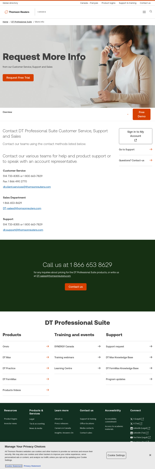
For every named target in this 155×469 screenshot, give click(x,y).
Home (5, 22)
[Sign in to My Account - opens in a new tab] (135, 136)
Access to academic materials (114, 428)
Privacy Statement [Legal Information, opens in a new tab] (32, 466)
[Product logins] (108, 3)
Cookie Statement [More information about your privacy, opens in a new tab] (14, 466)
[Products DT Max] (26, 357)
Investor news (10, 423)
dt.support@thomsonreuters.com (23, 229)
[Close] (150, 455)
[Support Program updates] (129, 379)
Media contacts (87, 428)
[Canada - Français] (89, 3)
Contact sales (86, 432)
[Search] (151, 11)
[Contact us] (145, 3)
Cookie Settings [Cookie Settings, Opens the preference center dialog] (116, 455)
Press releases (61, 423)
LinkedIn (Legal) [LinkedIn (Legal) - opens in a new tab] (140, 428)
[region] (77, 455)
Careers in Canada (63, 428)
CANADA (42, 12)
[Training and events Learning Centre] (77, 368)
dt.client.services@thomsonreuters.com (27, 186)
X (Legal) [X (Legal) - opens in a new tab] (137, 419)
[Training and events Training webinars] (77, 357)
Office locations (87, 423)
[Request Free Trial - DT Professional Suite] (18, 77)
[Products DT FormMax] (26, 379)
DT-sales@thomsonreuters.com (22, 208)
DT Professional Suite (21, 22)
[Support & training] (127, 3)
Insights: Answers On (64, 432)
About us (59, 419)
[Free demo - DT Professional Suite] (142, 114)
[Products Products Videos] (26, 390)
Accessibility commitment (110, 420)
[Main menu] (144, 12)
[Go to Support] (135, 149)
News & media (35, 428)
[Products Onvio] (26, 346)
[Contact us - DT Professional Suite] (76, 286)
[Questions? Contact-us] (135, 160)
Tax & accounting (37, 423)
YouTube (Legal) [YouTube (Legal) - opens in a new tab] (140, 437)
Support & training (88, 419)
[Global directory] (11, 3)
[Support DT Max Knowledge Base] (129, 357)
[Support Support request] (129, 346)
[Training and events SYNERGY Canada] (77, 346)
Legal (31, 419)
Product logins (10, 419)
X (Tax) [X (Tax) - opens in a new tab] (136, 423)
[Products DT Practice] (26, 368)
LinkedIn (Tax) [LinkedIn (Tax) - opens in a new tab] (139, 432)
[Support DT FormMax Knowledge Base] (129, 368)
